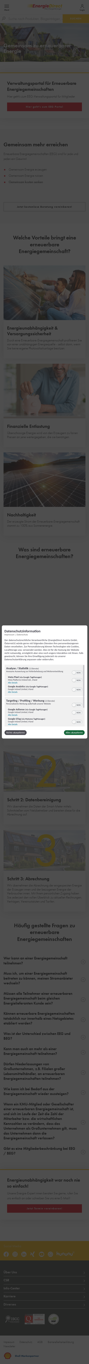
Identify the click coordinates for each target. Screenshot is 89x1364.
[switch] (77, 672)
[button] (73, 672)
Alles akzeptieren (74, 732)
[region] (44, 696)
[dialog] (44, 682)
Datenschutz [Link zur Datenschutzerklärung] (22, 634)
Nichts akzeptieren (15, 732)
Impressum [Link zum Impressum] (9, 634)
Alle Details (13, 682)
